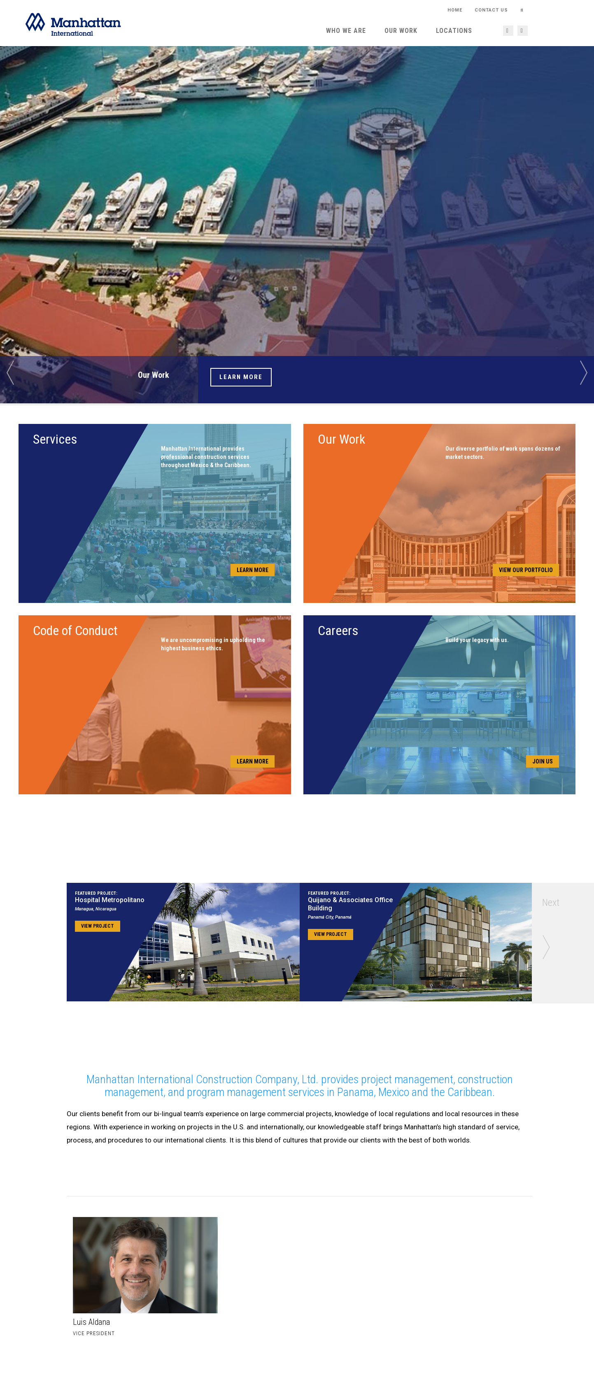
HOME (454, 10)
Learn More (241, 377)
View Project (97, 926)
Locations (454, 31)
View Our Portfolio (526, 570)
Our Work (400, 31)
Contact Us (491, 10)
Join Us (542, 761)
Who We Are (346, 31)
